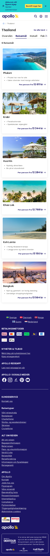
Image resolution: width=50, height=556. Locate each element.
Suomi (16, 321)
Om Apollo (7, 476)
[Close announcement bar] (45, 6)
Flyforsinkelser (9, 505)
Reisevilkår (7, 455)
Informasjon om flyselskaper (15, 462)
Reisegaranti (7, 465)
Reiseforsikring (9, 459)
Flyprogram (7, 486)
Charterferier (8, 419)
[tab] (8, 37)
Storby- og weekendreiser (14, 422)
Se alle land (40, 30)
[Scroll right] (46, 36)
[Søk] (35, 16)
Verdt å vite (7, 452)
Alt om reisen (8, 439)
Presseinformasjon (10, 495)
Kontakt (5, 479)
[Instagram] (10, 380)
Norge (39, 317)
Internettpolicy (9, 498)
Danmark (25, 317)
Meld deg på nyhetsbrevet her (16, 353)
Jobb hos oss (8, 483)
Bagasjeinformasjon (11, 443)
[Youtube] (27, 380)
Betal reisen (7, 446)
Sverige (11, 317)
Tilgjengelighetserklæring (14, 508)
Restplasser (7, 416)
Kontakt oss (7, 401)
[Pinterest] (22, 380)
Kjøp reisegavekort (11, 356)
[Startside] (10, 16)
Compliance (7, 502)
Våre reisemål (8, 489)
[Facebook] (4, 380)
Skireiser (6, 425)
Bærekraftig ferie (10, 492)
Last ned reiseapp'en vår (13, 367)
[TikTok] (16, 380)
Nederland (31, 321)
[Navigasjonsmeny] (46, 16)
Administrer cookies (11, 511)
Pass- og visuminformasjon (14, 449)
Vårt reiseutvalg (9, 412)
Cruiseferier (7, 428)
